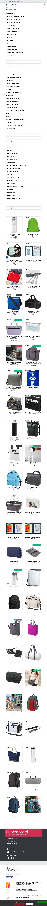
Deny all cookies (19, 904)
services (8, 868)
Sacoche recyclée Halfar (14, 387)
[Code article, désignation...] (15, 1)
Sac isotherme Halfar (14, 738)
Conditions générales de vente (13, 874)
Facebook (8, 858)
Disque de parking (33, 387)
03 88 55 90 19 (14, 849)
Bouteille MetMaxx (14, 437)
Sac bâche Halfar (14, 260)
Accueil (7, 7)
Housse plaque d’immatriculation (33, 790)
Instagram (14, 858)
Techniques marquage (11, 872)
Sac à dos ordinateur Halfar (14, 789)
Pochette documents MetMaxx (33, 260)
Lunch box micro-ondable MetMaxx (14, 363)
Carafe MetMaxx (33, 462)
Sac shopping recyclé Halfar (32, 362)
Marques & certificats (11, 871)
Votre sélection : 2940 (11, 9)
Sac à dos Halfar (33, 437)
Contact (7, 873)
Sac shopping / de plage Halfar (14, 764)
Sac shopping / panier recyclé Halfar (14, 337)
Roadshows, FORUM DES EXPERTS (13, 869)
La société (8, 867)
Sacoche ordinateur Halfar (14, 412)
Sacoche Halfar (14, 462)
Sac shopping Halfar (33, 636)
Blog (7, 872)
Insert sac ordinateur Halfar (33, 412)
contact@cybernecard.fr (17, 852)
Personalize (29, 904)
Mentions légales (38, 895)
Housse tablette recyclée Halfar (33, 562)
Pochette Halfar (14, 561)
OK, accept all (42, 902)
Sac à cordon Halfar (33, 234)
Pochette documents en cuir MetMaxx (33, 538)
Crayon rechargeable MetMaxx (33, 738)
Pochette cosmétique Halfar (33, 336)
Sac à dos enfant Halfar (14, 487)
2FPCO (33, 882)
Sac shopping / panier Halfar (14, 512)
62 (34, 214)
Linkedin (11, 858)
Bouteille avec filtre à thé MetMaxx (14, 235)
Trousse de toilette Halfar (14, 686)
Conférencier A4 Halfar (14, 661)
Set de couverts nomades (33, 286)
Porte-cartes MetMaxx (14, 537)
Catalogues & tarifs (10, 870)
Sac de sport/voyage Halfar (33, 311)
